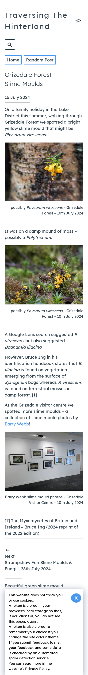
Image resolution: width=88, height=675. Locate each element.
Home (13, 60)
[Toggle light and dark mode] (78, 20)
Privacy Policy (37, 668)
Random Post (40, 60)
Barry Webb (17, 423)
